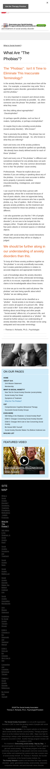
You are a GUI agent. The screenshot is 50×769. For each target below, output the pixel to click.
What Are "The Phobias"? (5, 524)
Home (5, 378)
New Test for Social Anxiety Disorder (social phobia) (23, 392)
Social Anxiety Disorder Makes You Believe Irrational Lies (25, 430)
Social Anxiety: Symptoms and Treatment (5, 551)
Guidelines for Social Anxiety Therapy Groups (5, 621)
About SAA (8, 381)
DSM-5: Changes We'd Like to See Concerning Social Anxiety (24, 423)
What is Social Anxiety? (12, 45)
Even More (8, 413)
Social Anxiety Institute (14, 729)
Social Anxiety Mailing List (5, 571)
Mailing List (8, 433)
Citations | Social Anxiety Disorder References (5, 683)
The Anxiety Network (10, 760)
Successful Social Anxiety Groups (17, 410)
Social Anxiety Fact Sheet (14, 395)
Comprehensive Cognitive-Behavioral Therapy (5, 669)
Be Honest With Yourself (13, 427)
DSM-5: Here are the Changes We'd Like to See (5, 655)
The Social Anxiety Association (15, 722)
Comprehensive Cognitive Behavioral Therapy (21, 407)
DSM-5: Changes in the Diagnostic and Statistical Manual (5, 637)
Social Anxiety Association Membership (5, 600)
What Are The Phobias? (13, 401)
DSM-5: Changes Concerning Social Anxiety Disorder (24, 419)
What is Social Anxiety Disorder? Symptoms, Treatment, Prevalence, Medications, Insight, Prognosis (5, 507)
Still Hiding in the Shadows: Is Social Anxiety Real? (23, 416)
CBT (5, 404)
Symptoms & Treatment (13, 398)
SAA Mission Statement (13, 383)
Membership (9, 386)
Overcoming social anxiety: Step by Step (29, 744)
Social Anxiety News (4, 562)
